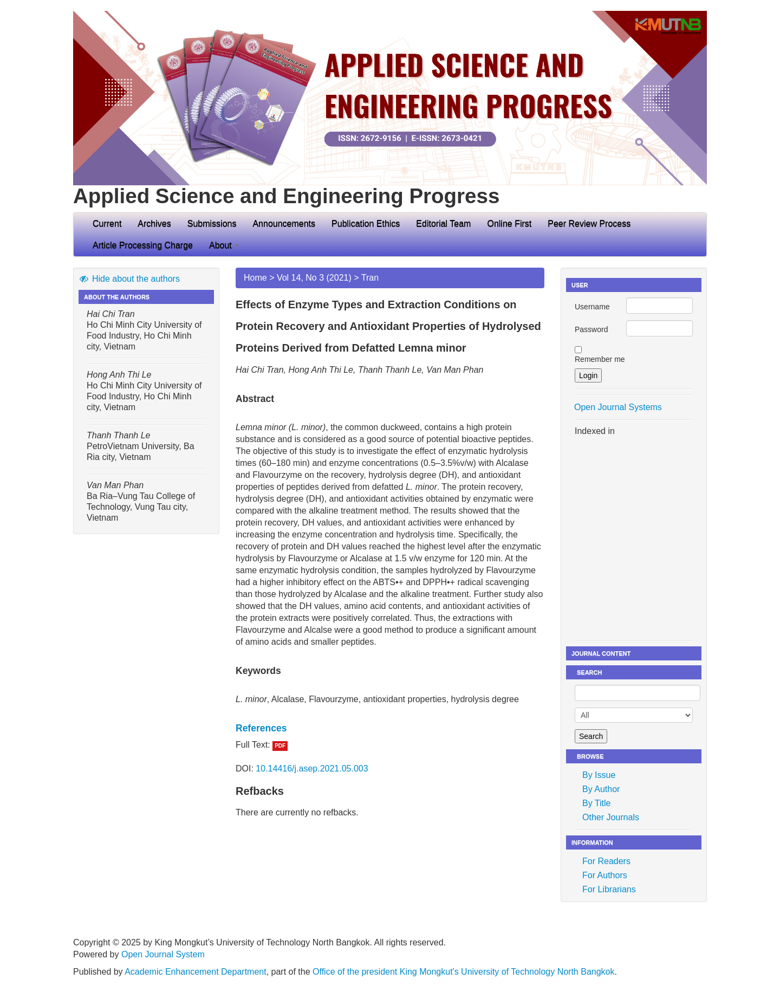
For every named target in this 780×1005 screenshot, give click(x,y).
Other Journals (610, 817)
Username (592, 306)
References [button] (261, 728)
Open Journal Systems (618, 407)
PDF (280, 746)
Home (255, 277)
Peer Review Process (589, 223)
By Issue (598, 775)
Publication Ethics (366, 223)
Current (107, 223)
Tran (370, 277)
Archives (154, 223)
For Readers (606, 861)
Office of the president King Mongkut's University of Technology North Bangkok (463, 971)
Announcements (283, 223)
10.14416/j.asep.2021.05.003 (312, 768)
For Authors (604, 875)
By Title (596, 803)
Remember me (600, 359)
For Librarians (609, 889)
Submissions (212, 223)
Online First (509, 223)
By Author (601, 789)
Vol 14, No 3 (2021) (314, 277)
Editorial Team (443, 223)
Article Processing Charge (143, 245)
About (224, 245)
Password (591, 329)
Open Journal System (163, 954)
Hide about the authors (129, 278)
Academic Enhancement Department (195, 971)
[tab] (390, 728)
